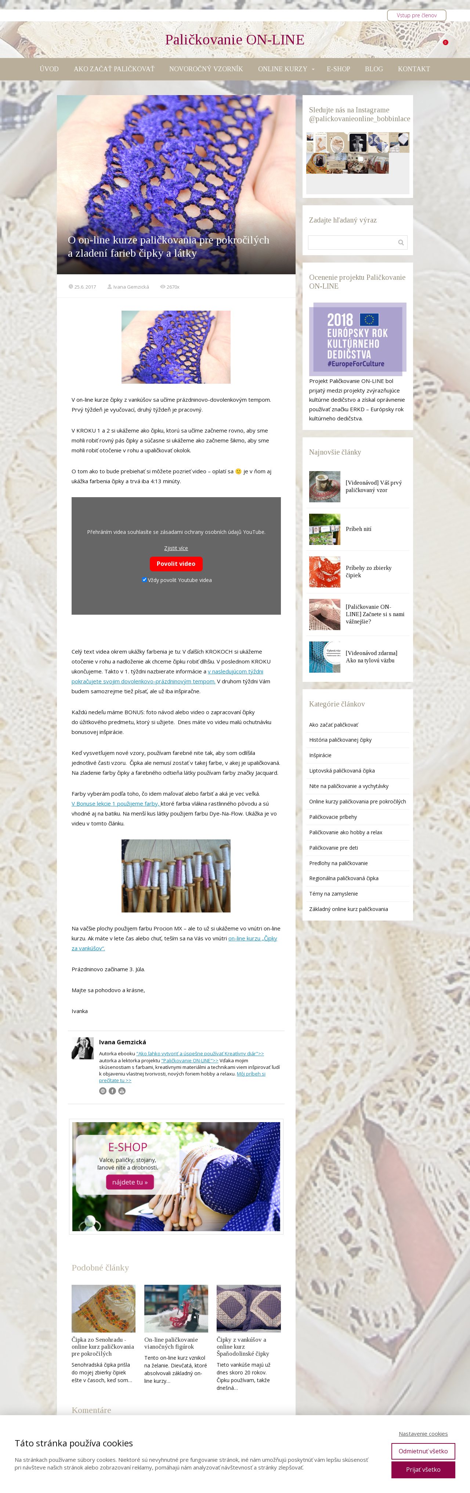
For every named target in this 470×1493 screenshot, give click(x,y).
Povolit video (176, 564)
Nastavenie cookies (423, 1433)
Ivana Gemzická (128, 286)
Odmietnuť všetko (423, 1451)
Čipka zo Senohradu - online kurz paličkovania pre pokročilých (103, 1346)
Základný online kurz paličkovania (348, 908)
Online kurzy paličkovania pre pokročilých (357, 801)
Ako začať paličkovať (333, 724)
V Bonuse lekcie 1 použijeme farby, (116, 803)
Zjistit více (176, 548)
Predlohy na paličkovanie (338, 863)
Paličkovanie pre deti (333, 847)
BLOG (374, 69)
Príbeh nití (359, 529)
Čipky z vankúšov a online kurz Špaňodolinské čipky (243, 1346)
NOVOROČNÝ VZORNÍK (206, 69)
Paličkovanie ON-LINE (235, 39)
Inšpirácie (320, 755)
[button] (316, 142)
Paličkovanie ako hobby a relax (345, 832)
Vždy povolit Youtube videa (177, 579)
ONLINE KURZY (282, 69)
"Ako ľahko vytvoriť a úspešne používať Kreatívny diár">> (200, 1053)
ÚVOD (49, 69)
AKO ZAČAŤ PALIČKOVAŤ (114, 69)
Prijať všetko (423, 1469)
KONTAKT (414, 69)
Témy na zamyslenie (333, 893)
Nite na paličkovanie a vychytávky (348, 785)
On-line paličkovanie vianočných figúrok (171, 1343)
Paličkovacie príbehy (333, 816)
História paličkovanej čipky (340, 739)
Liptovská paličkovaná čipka (342, 770)
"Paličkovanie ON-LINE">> (189, 1060)
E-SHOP (338, 69)
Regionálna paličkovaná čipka (344, 878)
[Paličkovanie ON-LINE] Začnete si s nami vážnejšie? (375, 614)
